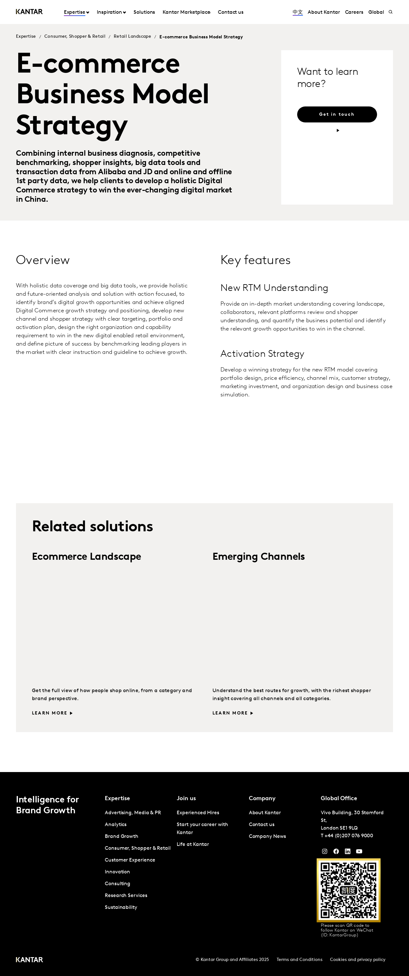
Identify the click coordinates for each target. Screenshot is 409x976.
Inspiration (109, 12)
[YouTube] (347, 852)
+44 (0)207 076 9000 (349, 836)
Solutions (144, 12)
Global (376, 12)
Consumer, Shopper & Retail (74, 36)
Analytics (116, 824)
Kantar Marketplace (186, 12)
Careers (354, 12)
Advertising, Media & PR (133, 813)
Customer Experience (130, 860)
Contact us (230, 12)
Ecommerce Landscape (86, 557)
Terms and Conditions (299, 959)
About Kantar (324, 12)
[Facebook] (336, 852)
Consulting (117, 883)
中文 (298, 12)
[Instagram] (324, 852)
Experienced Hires (198, 813)
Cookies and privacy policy (357, 959)
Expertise (74, 12)
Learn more (49, 713)
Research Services (126, 895)
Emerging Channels (258, 557)
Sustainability (121, 907)
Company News (267, 836)
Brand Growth (121, 836)
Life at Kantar (193, 844)
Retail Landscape (132, 36)
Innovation (117, 872)
